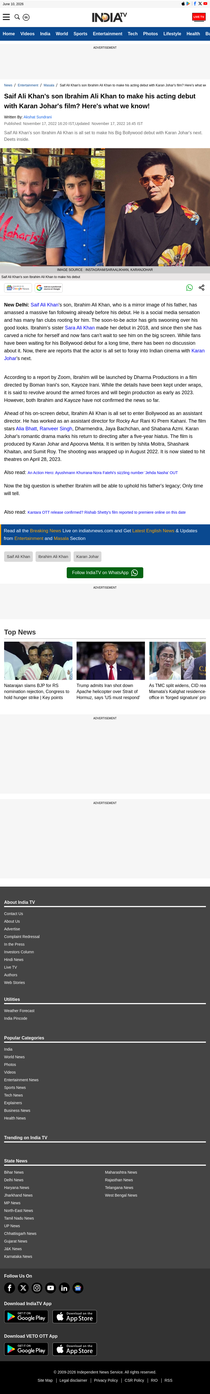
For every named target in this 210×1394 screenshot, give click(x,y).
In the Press (14, 944)
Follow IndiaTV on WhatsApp (105, 572)
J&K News (13, 1249)
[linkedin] (64, 1287)
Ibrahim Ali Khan (53, 556)
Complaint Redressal (22, 936)
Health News (15, 1118)
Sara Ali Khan (80, 328)
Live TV (10, 967)
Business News (17, 1110)
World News (14, 1057)
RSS (169, 1380)
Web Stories (14, 982)
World (62, 33)
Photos (150, 33)
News (8, 85)
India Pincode (15, 1018)
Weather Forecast (19, 1011)
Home (9, 33)
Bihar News (14, 1172)
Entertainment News (21, 1080)
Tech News (13, 1095)
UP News (12, 1226)
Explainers (13, 1103)
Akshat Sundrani (38, 117)
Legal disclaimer (73, 1380)
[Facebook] (9, 1287)
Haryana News (16, 1187)
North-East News (18, 1210)
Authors (10, 975)
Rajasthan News (119, 1180)
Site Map (44, 1380)
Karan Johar (87, 556)
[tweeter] (23, 1287)
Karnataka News (18, 1256)
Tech (133, 33)
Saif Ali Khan (45, 305)
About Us (12, 921)
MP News (12, 1203)
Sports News (15, 1087)
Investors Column (19, 952)
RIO (154, 1380)
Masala (49, 85)
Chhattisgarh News (20, 1233)
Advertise (12, 929)
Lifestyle (172, 33)
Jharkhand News (18, 1195)
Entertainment (107, 33)
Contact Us (13, 913)
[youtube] (50, 1287)
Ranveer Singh (56, 428)
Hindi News (14, 959)
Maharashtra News (121, 1172)
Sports (81, 33)
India (45, 33)
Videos (27, 33)
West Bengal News (121, 1195)
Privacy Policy (106, 1380)
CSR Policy (134, 1380)
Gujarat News (15, 1241)
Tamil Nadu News (19, 1218)
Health (193, 33)
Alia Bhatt (26, 428)
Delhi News (14, 1180)
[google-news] (77, 1287)
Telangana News (119, 1187)
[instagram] (36, 1287)
